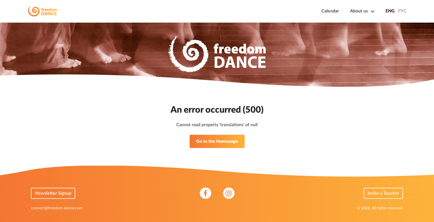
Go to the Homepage (217, 141)
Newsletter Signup (53, 193)
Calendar (330, 11)
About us (359, 11)
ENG (390, 11)
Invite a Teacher (383, 193)
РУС (402, 11)
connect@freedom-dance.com (56, 208)
